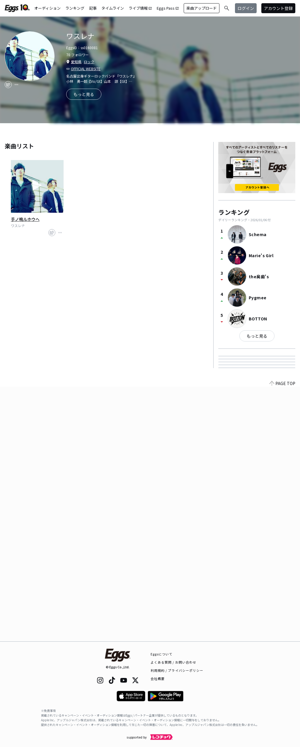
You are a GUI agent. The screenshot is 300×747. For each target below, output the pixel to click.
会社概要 (158, 678)
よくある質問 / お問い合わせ (174, 662)
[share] (8, 84)
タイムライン (112, 8)
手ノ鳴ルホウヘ (25, 219)
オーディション (47, 8)
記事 (93, 8)
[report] (16, 84)
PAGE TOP (282, 638)
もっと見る (257, 336)
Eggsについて (162, 654)
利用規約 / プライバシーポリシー (177, 670)
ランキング (74, 8)
